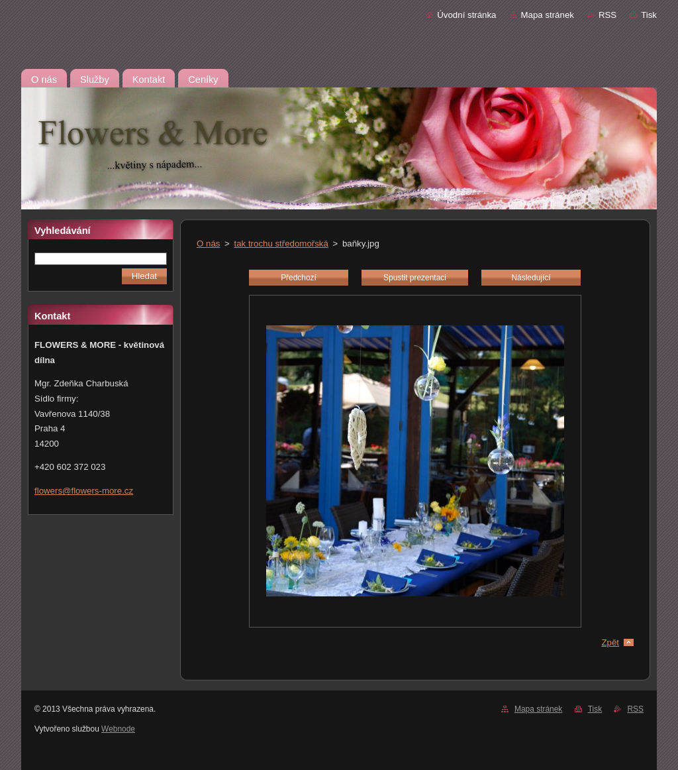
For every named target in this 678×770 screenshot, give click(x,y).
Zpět (610, 642)
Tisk (649, 15)
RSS (607, 15)
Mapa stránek (547, 15)
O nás (208, 243)
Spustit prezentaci (414, 277)
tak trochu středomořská (281, 243)
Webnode (118, 729)
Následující (530, 277)
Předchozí (298, 277)
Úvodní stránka (466, 15)
